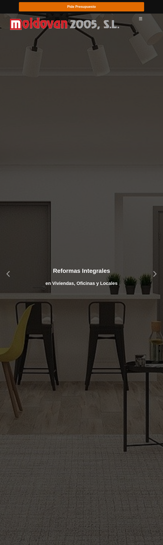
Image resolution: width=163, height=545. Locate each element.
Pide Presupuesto (81, 6)
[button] (8, 272)
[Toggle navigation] (141, 19)
